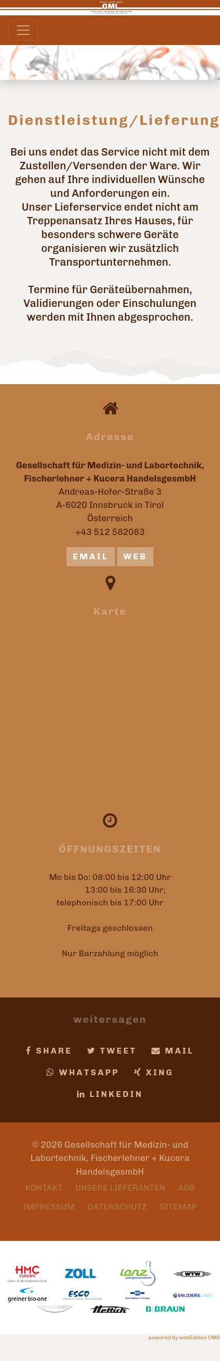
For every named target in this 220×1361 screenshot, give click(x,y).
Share (49, 1051)
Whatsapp (82, 1072)
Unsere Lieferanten (120, 1188)
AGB (186, 1188)
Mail (172, 1051)
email (91, 556)
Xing (154, 1072)
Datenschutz (117, 1207)
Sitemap (178, 1207)
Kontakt (44, 1188)
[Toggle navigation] (23, 30)
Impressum (49, 1207)
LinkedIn (110, 1094)
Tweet (112, 1051)
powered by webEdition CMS (184, 1338)
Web (135, 556)
